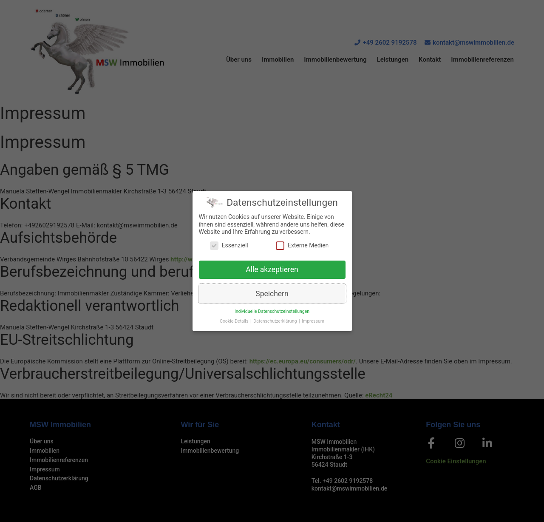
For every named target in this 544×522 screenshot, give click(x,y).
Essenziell (229, 249)
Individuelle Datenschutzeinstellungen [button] (272, 315)
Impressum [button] (313, 324)
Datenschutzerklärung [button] (275, 324)
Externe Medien (302, 249)
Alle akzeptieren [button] (272, 273)
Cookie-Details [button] (234, 324)
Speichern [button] (271, 297)
